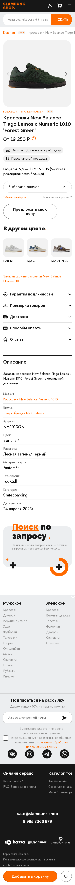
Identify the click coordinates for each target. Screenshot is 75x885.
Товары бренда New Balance (23, 413)
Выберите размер (24, 187)
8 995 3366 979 (37, 821)
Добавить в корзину (30, 876)
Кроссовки (10, 610)
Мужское (12, 603)
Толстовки (10, 637)
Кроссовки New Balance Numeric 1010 (30, 399)
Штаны (8, 665)
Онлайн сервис (18, 773)
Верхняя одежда (15, 621)
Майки (7, 654)
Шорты (8, 643)
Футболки (10, 632)
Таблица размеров (14, 197)
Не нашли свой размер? (57, 197)
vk (12, 753)
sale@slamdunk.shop (37, 813)
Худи (6, 626)
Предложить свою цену (30, 211)
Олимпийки (11, 648)
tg (47, 753)
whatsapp (64, 753)
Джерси (9, 615)
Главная (9, 32)
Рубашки (9, 671)
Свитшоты (10, 659)
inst (29, 753)
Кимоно (8, 676)
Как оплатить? (13, 781)
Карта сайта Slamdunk (16, 854)
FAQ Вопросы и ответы (19, 786)
